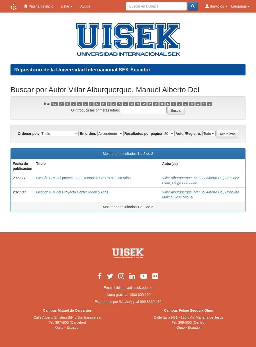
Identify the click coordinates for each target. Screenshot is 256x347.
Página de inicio (38, 6)
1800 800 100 (140, 295)
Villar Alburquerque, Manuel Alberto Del (193, 178)
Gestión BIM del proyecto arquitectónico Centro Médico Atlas (83, 178)
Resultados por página (143, 134)
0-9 (54, 103)
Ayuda (85, 6)
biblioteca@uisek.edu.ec (133, 288)
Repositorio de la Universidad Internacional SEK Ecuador (82, 69)
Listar (67, 6)
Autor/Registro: (188, 134)
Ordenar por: (28, 134)
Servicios (216, 6)
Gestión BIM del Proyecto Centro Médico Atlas (72, 192)
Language (240, 6)
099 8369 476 (151, 302)
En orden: (88, 134)
